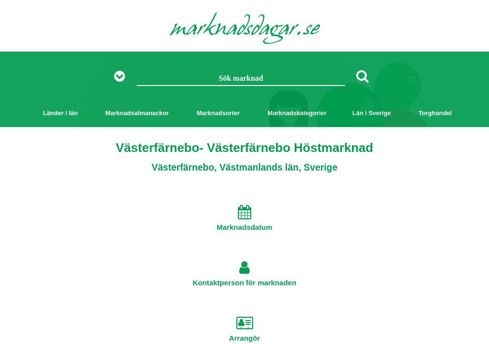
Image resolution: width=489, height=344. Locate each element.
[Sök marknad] (241, 79)
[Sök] (362, 76)
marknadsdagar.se (245, 29)
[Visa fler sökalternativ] (123, 77)
